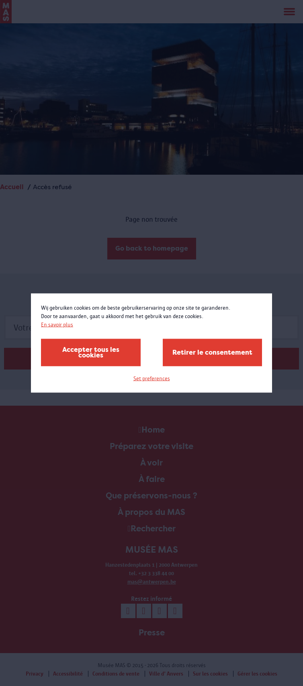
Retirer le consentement (212, 352)
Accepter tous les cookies (90, 352)
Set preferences (151, 379)
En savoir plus (57, 325)
